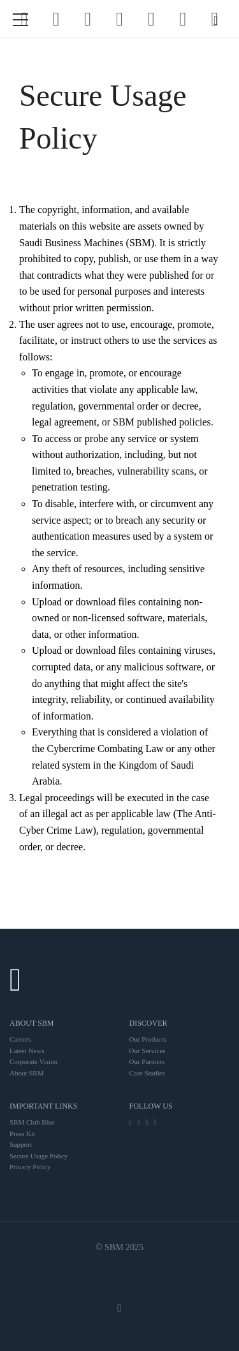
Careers (20, 1039)
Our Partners (147, 1061)
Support (21, 1144)
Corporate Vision (33, 1061)
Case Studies (147, 1073)
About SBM (27, 1073)
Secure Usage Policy (39, 1156)
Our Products (147, 1039)
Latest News (27, 1050)
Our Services (147, 1050)
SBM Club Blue (32, 1122)
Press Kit (22, 1133)
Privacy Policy (30, 1166)
